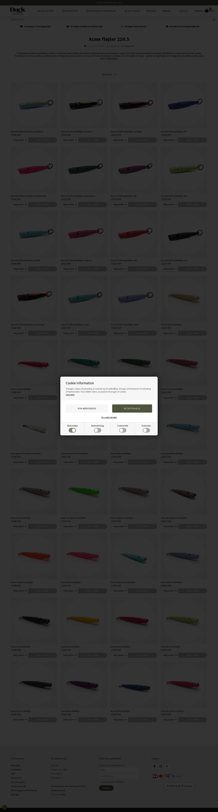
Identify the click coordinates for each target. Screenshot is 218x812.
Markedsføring (97, 428)
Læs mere (70, 394)
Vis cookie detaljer (109, 417)
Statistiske (146, 428)
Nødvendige (72, 428)
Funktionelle (122, 428)
